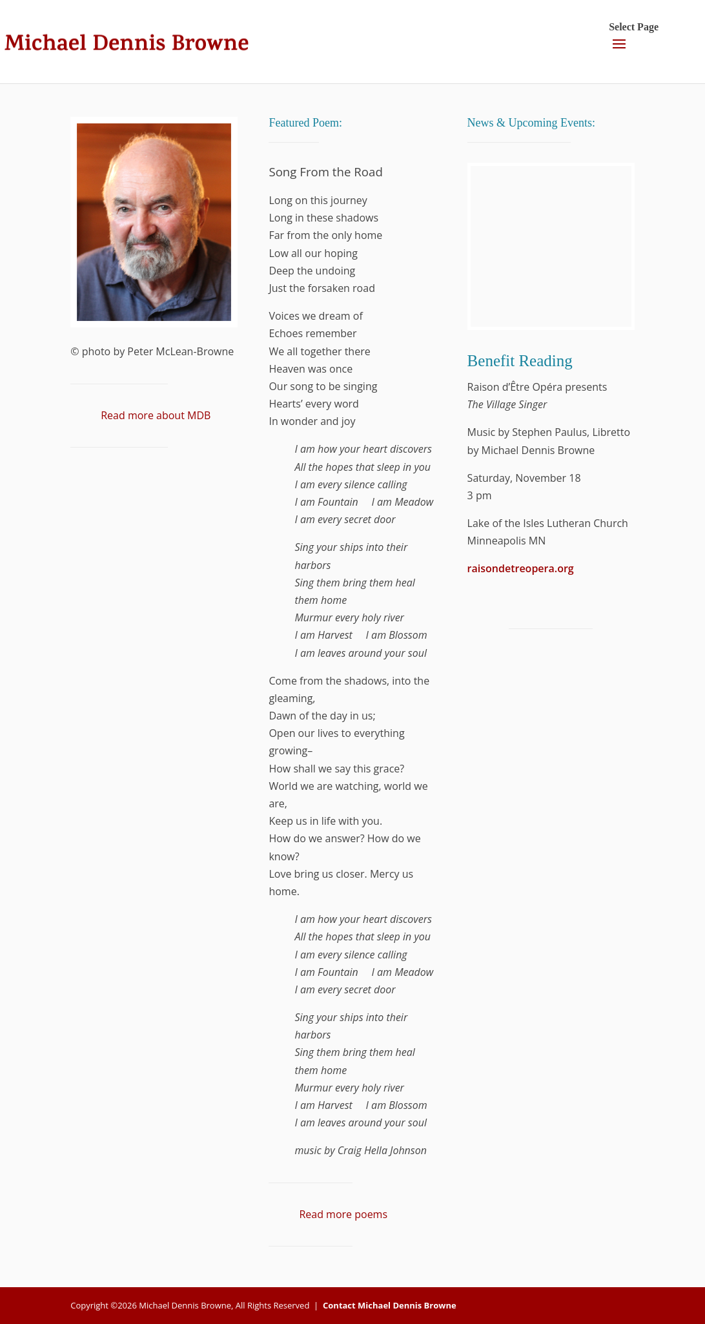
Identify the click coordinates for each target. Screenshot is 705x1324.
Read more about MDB (155, 415)
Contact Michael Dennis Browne (389, 1305)
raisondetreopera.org (520, 568)
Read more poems (343, 1214)
